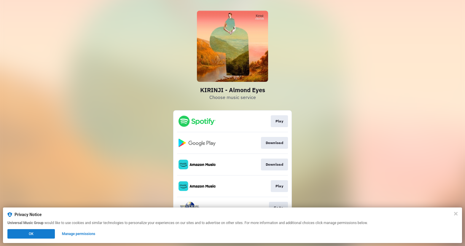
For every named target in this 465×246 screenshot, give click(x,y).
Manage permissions (78, 234)
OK (31, 234)
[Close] (456, 213)
